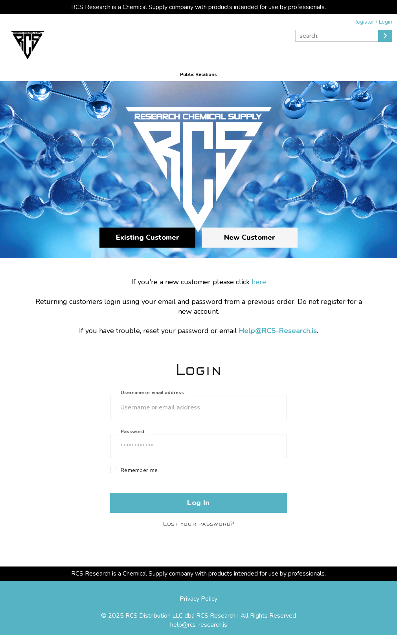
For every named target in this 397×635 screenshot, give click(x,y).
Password (132, 431)
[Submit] (385, 36)
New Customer (249, 237)
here (259, 282)
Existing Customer (147, 237)
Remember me (139, 470)
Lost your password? (198, 523)
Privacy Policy (198, 598)
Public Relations (198, 74)
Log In (198, 502)
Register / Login (372, 22)
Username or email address (152, 392)
